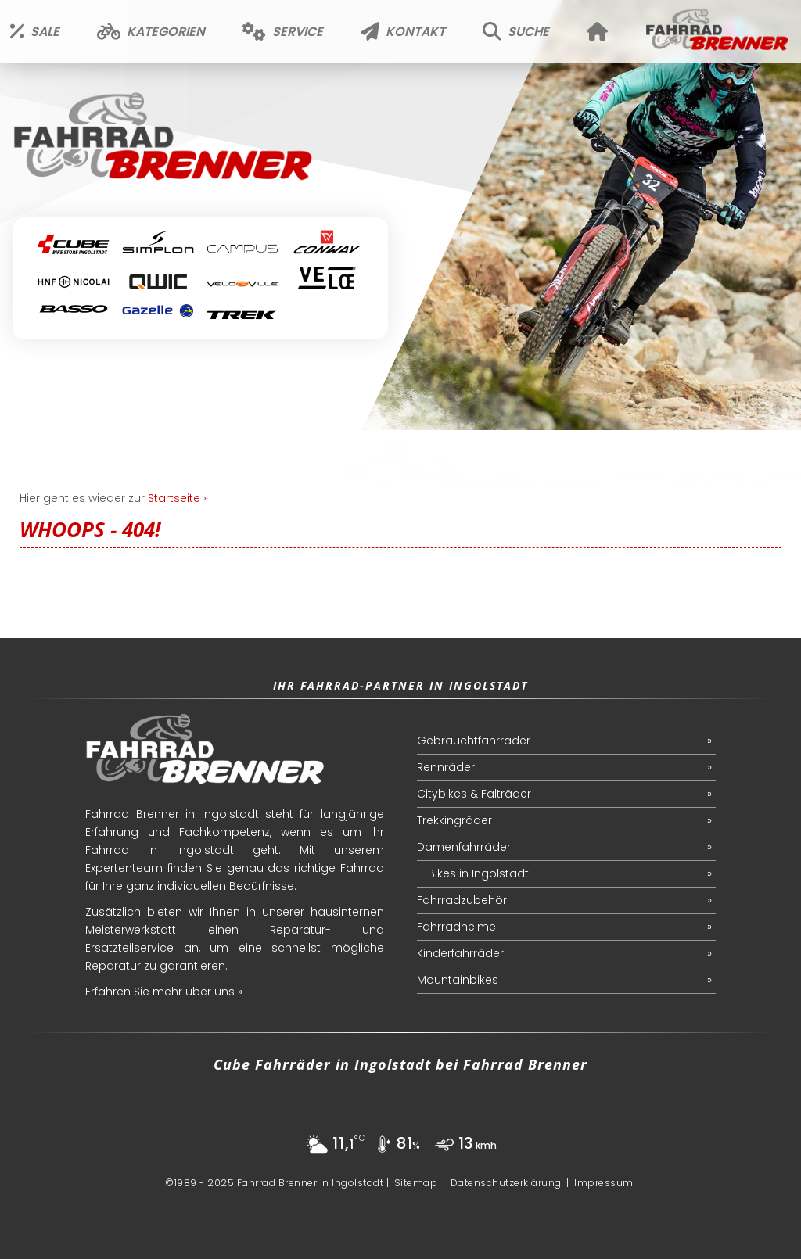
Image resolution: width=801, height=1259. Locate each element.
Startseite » (178, 498)
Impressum (604, 1182)
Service (282, 31)
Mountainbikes (457, 980)
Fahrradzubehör (462, 900)
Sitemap (416, 1182)
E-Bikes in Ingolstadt (473, 873)
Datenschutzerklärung (506, 1182)
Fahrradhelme (456, 926)
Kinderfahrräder (460, 953)
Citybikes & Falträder (474, 794)
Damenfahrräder (464, 847)
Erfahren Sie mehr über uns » (163, 991)
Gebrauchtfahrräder (473, 740)
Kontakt (403, 31)
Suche (516, 31)
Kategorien (151, 31)
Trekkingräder (454, 820)
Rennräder (446, 767)
